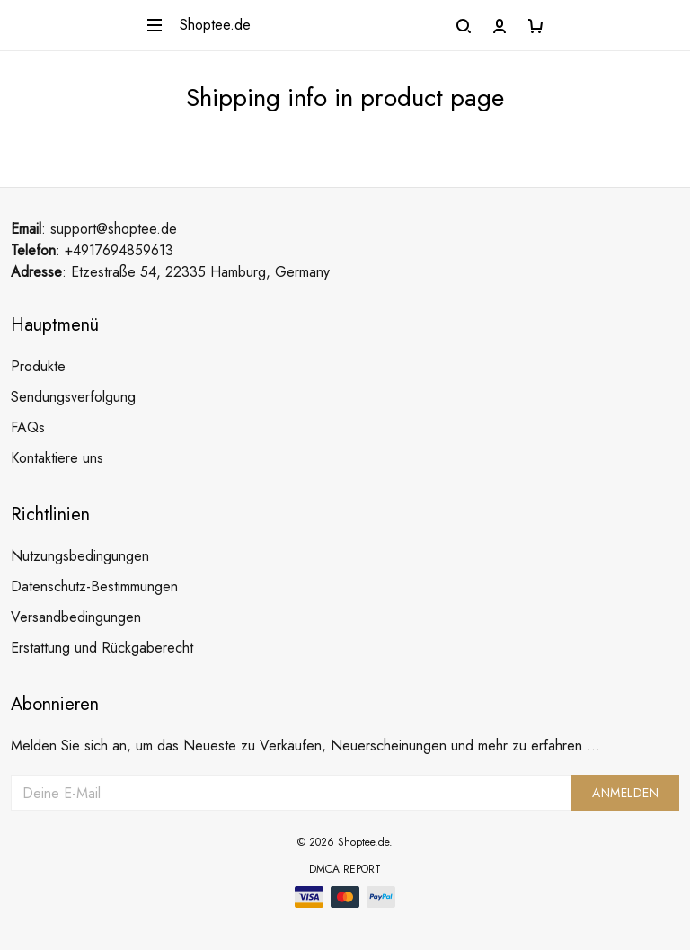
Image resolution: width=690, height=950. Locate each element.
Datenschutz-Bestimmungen (94, 586)
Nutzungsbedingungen (80, 556)
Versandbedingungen (76, 617)
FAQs (28, 427)
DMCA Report (345, 869)
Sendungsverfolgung (73, 396)
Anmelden (625, 793)
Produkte (38, 366)
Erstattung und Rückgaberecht (102, 647)
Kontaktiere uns (57, 458)
